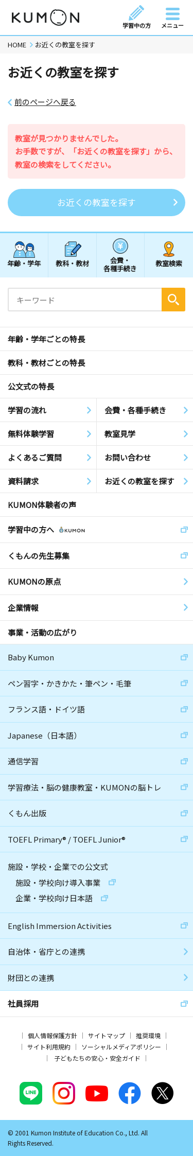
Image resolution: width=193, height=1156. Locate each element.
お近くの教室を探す (96, 202)
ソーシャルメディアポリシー (121, 1046)
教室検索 (168, 263)
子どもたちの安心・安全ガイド (97, 1058)
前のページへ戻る (45, 102)
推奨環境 (148, 1035)
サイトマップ (106, 1035)
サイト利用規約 (49, 1046)
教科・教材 (72, 263)
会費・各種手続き (120, 263)
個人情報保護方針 (52, 1035)
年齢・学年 (24, 263)
